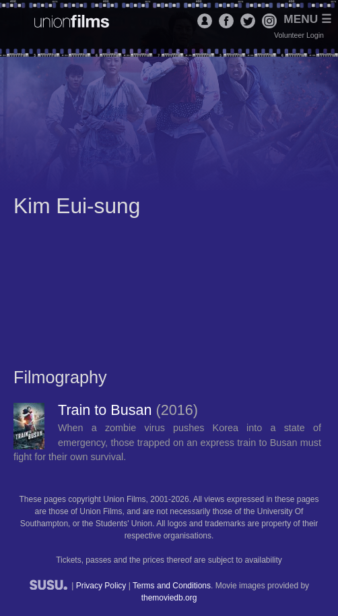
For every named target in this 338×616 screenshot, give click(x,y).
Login (204, 20)
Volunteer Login (299, 35)
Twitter (247, 20)
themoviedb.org (169, 598)
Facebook (226, 20)
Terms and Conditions (172, 585)
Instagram (269, 20)
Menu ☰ (307, 19)
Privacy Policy (101, 585)
